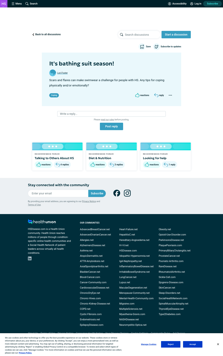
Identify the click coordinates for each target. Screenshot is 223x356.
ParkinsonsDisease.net (171, 240)
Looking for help (154, 158)
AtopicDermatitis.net (91, 255)
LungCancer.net (127, 277)
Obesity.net (165, 229)
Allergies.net (87, 240)
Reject (171, 344)
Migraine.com (126, 303)
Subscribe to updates (167, 46)
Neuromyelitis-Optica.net (132, 324)
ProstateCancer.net (169, 255)
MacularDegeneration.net (133, 287)
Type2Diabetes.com (170, 314)
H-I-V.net (124, 245)
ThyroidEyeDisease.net (171, 308)
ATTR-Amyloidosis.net (92, 261)
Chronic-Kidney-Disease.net (95, 303)
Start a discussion (176, 34)
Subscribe (212, 3)
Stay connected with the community (58, 185)
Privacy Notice (89, 201)
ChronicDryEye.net (90, 292)
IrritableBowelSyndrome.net (134, 271)
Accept (192, 344)
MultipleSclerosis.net (130, 308)
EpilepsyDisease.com (91, 324)
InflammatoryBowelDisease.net (136, 266)
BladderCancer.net (90, 271)
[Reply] (159, 95)
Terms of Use (34, 205)
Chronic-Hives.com (90, 298)
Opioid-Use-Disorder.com (172, 234)
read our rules (107, 119)
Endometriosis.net (90, 319)
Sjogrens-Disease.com (171, 282)
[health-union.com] (42, 222)
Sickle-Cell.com (167, 277)
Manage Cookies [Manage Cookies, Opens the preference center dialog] (148, 344)
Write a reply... (68, 113)
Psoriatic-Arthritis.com (171, 261)
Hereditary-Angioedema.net (134, 240)
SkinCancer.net (167, 287)
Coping (54, 95)
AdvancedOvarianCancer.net (95, 234)
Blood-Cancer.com (90, 277)
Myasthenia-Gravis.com (132, 314)
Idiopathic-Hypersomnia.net (134, 255)
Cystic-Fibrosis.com (91, 314)
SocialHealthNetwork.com (173, 298)
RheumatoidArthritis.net (172, 271)
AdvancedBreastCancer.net (95, 229)
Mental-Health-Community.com (136, 298)
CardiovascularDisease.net (94, 287)
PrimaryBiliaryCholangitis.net (175, 250)
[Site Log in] (196, 3)
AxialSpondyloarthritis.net (94, 266)
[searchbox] (142, 34)
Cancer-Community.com (93, 282)
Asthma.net (86, 250)
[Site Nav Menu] (16, 3)
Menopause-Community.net (134, 292)
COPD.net (85, 308)
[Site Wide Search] (31, 3)
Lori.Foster (62, 73)
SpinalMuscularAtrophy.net (173, 303)
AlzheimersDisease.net (92, 245)
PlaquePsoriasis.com (170, 245)
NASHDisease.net (129, 319)
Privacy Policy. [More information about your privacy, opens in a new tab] (25, 353)
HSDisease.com (128, 250)
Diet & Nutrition (100, 158)
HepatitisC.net (127, 234)
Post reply (111, 126)
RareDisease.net (168, 266)
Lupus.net (124, 282)
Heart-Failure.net (128, 229)
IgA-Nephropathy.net (130, 261)
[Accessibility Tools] (177, 3)
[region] (111, 344)
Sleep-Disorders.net (169, 292)
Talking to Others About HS (54, 158)
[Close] (218, 344)
